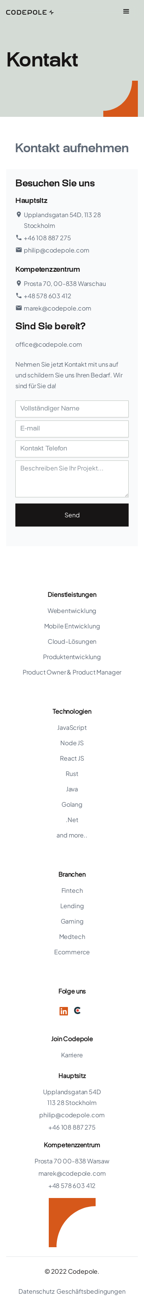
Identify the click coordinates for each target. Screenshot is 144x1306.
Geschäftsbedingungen (90, 1291)
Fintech (72, 890)
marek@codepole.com (72, 1173)
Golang (72, 804)
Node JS (72, 743)
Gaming (72, 921)
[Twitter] (77, 1010)
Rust (72, 773)
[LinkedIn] (63, 1010)
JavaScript (71, 727)
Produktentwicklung (72, 657)
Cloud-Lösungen (72, 641)
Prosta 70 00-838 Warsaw (72, 1161)
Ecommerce (72, 952)
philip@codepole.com (72, 1115)
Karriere (72, 1055)
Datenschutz (36, 1291)
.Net (72, 820)
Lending (72, 906)
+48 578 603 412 (72, 1185)
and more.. (71, 835)
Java (72, 789)
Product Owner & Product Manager (72, 672)
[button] (126, 11)
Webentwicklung (72, 610)
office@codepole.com (48, 344)
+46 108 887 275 (71, 1127)
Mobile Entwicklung (72, 626)
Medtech (72, 936)
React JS (72, 758)
